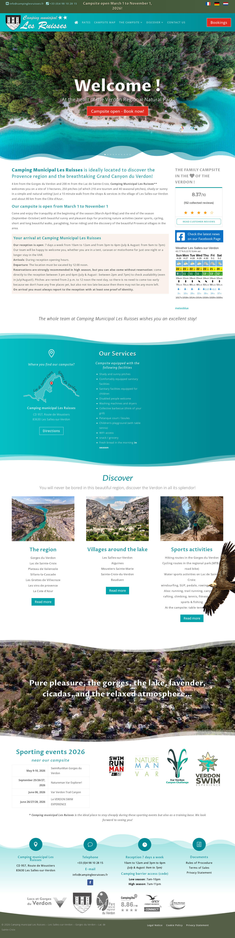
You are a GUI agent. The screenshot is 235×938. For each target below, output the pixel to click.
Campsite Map (105, 22)
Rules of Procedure (199, 863)
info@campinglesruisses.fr (25, 3)
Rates (86, 22)
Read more (43, 602)
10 (130, 154)
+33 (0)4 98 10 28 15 (61, 3)
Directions (51, 431)
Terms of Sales (199, 868)
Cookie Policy (174, 925)
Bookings (219, 22)
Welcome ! (117, 86)
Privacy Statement (199, 872)
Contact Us (176, 22)
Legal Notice (155, 925)
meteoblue (181, 308)
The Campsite (129, 22)
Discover (153, 22)
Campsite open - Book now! (117, 111)
